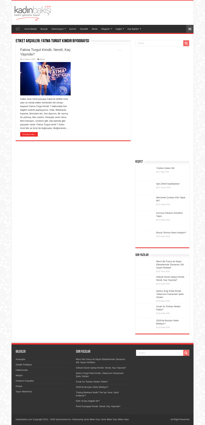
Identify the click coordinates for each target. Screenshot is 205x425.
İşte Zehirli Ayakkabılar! (168, 183)
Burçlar (44, 29)
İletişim (19, 375)
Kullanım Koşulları (25, 380)
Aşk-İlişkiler (133, 29)
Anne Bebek (30, 29)
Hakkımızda (22, 370)
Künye (19, 386)
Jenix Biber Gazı (92, 419)
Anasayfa (17, 28)
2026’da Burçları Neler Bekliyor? (92, 387)
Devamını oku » (29, 134)
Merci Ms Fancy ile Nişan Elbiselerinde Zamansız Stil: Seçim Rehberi (170, 264)
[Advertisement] (127, 12)
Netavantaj (77, 419)
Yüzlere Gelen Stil (165, 168)
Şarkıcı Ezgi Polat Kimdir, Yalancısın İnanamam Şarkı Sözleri (170, 294)
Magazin (105, 29)
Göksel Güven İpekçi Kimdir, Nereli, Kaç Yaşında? (101, 367)
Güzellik (84, 29)
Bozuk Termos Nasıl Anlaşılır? (171, 232)
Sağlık (118, 29)
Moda (95, 29)
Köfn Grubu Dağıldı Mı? (88, 401)
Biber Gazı (123, 419)
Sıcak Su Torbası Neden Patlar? (92, 381)
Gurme (72, 29)
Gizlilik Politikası (24, 364)
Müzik (42, 59)
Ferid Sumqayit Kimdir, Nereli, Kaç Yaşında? (98, 406)
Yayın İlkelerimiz (24, 391)
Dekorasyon (58, 29)
